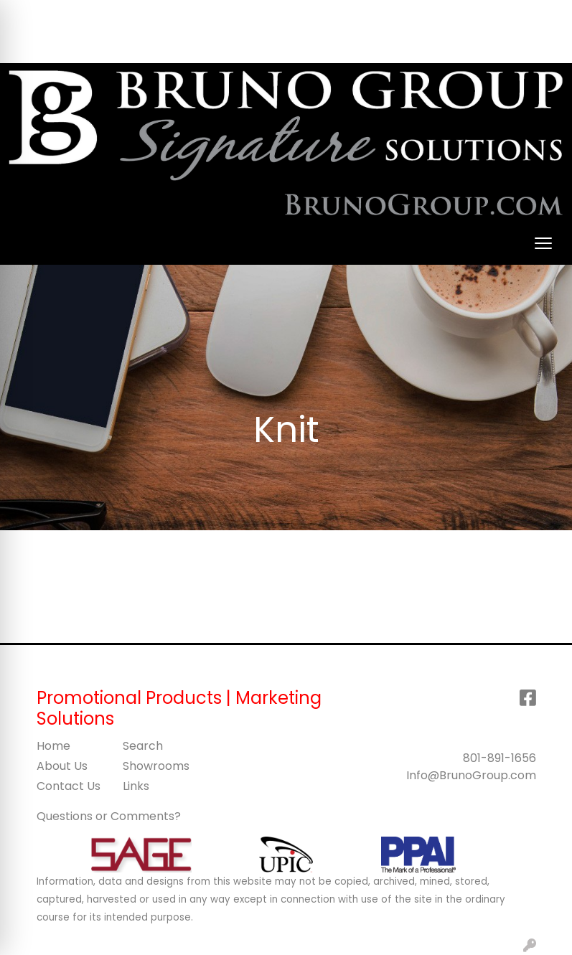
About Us (62, 766)
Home (53, 746)
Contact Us (68, 786)
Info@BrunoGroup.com (471, 775)
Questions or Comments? (109, 816)
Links (136, 786)
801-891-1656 (499, 758)
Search (323, 15)
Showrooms (156, 766)
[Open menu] (543, 243)
